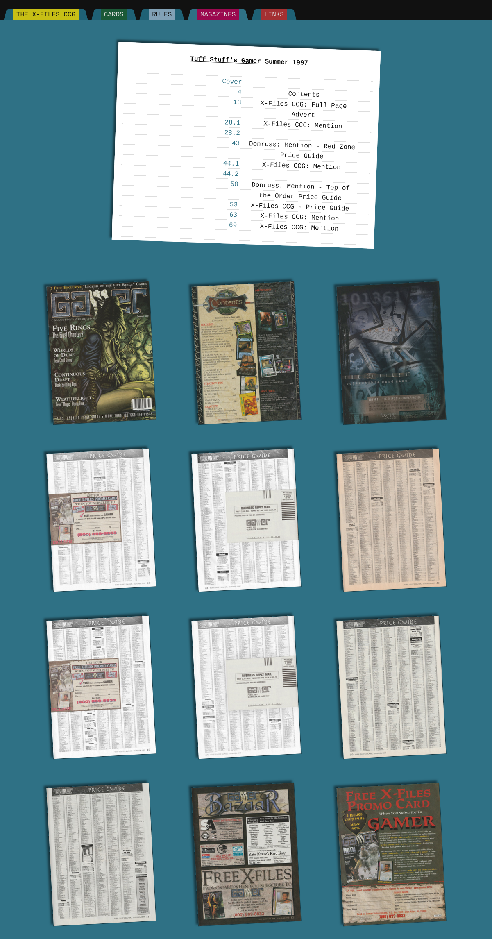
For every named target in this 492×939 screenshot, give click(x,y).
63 (233, 215)
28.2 (232, 133)
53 (233, 205)
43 (235, 143)
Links (274, 14)
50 (234, 184)
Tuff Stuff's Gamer (225, 60)
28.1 (232, 123)
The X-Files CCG (45, 14)
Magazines (218, 14)
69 (233, 225)
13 (237, 103)
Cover (232, 82)
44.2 (230, 174)
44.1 (231, 164)
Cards (114, 14)
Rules (162, 14)
